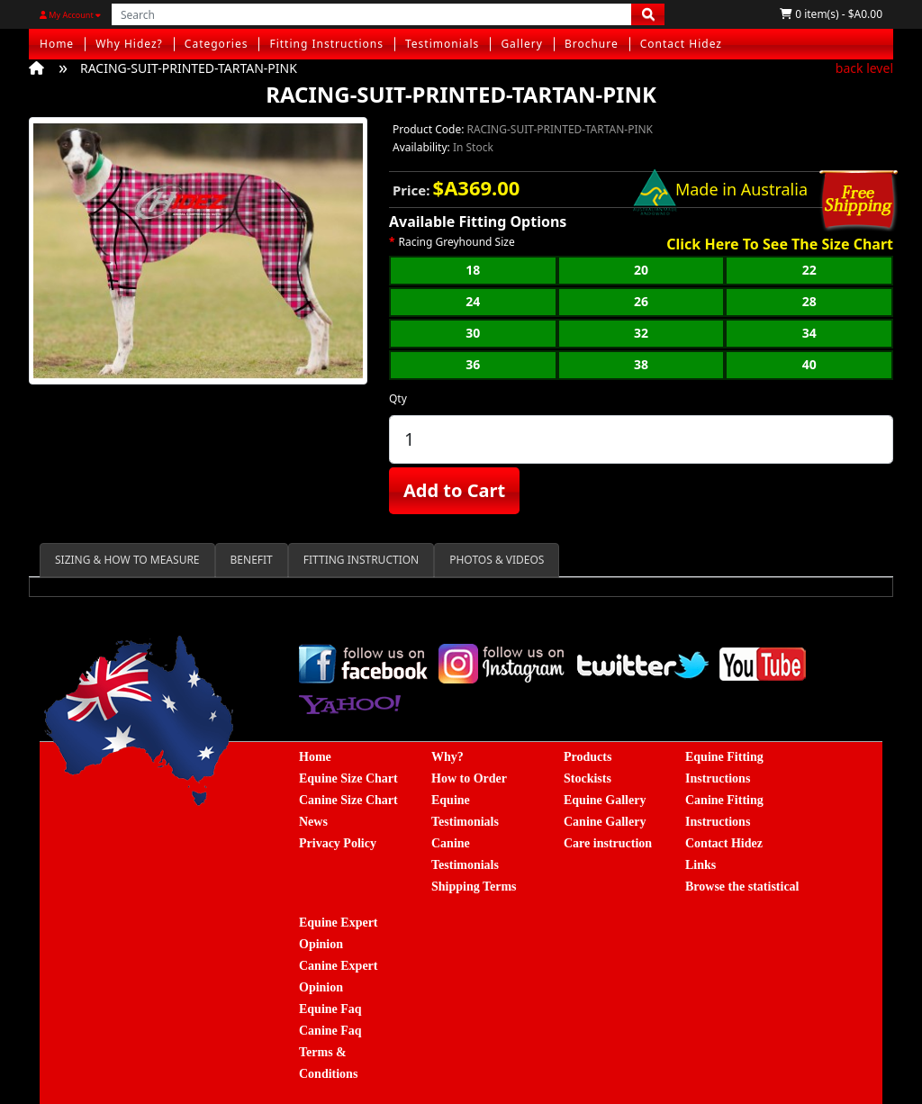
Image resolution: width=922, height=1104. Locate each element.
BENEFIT (251, 559)
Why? (447, 757)
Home (57, 43)
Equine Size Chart (348, 778)
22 (809, 269)
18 (473, 269)
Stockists (587, 778)
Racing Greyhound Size (457, 242)
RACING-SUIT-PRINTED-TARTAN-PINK (188, 68)
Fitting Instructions (326, 43)
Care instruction (608, 843)
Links (700, 865)
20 (641, 269)
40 (809, 364)
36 (473, 364)
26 (641, 301)
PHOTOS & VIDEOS (496, 559)
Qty (398, 398)
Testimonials (442, 43)
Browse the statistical (742, 886)
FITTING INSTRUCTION (361, 559)
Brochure (592, 43)
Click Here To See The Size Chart (779, 245)
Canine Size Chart (348, 800)
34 (809, 332)
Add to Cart (454, 490)
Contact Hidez (681, 43)
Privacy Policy (337, 843)
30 (473, 332)
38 (641, 364)
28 (809, 301)
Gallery (522, 43)
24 (473, 301)
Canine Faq (330, 1030)
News (313, 821)
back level (864, 68)
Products (587, 757)
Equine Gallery (605, 800)
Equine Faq (330, 1009)
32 (641, 332)
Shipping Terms (474, 886)
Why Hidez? (129, 43)
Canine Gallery (605, 821)
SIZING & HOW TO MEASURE (127, 559)
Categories (217, 43)
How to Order (469, 778)
